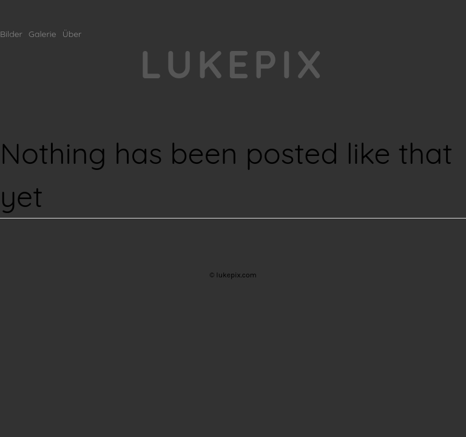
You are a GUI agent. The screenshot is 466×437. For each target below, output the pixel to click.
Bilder (11, 34)
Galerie (42, 34)
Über (72, 34)
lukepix (233, 63)
